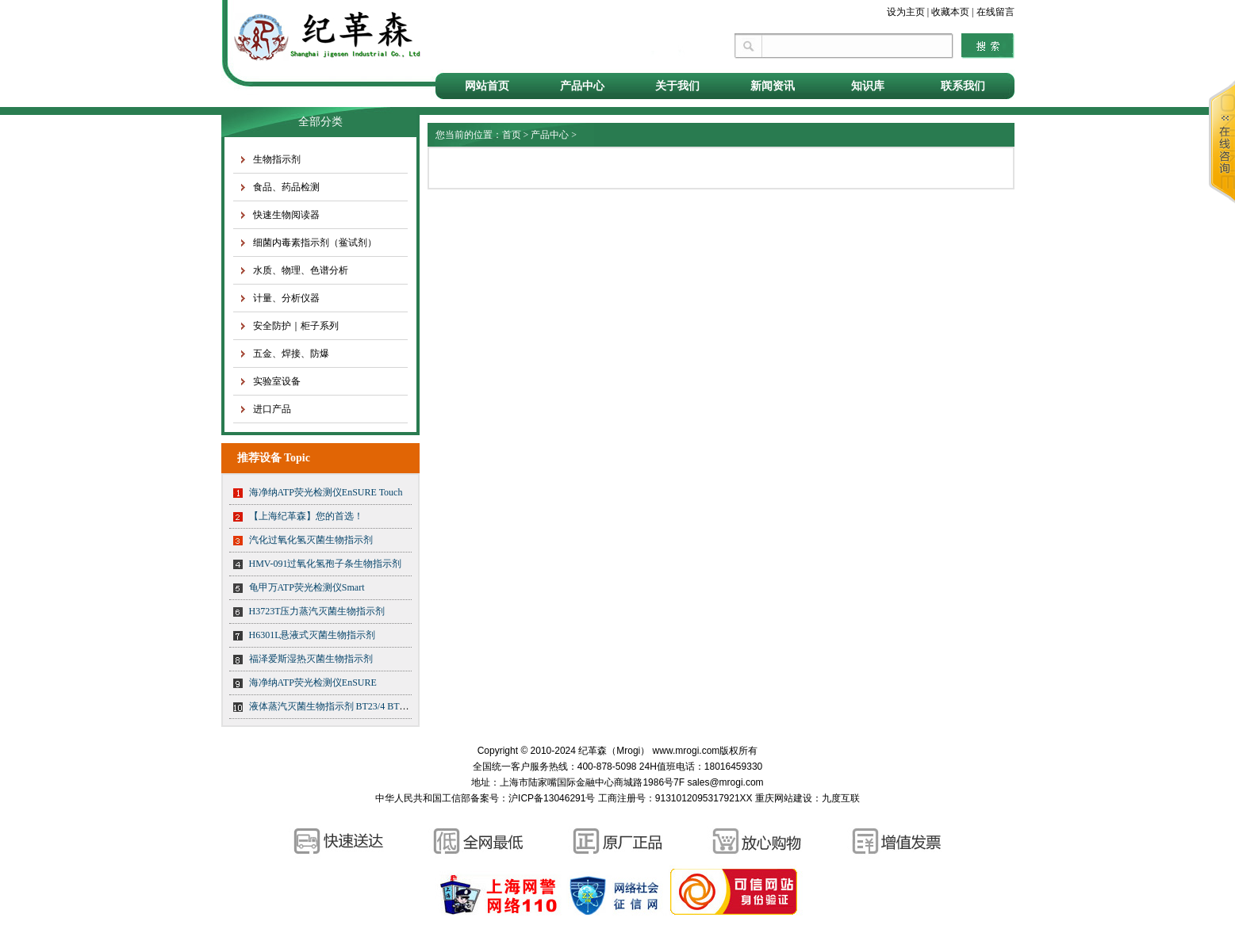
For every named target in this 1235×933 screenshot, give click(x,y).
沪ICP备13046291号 (551, 798)
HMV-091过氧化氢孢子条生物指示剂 (325, 563)
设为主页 (906, 11)
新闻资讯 (772, 86)
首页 (511, 134)
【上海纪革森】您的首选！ (306, 516)
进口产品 (272, 409)
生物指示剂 (277, 159)
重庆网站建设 (783, 798)
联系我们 (963, 86)
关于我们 (677, 86)
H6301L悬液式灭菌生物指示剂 (312, 634)
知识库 (867, 86)
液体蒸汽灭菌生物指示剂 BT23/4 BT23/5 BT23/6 (348, 706)
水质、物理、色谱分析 (300, 270)
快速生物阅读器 (286, 214)
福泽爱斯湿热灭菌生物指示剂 (311, 658)
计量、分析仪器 (286, 298)
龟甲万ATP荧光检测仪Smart (307, 587)
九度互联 (841, 798)
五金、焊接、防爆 (291, 353)
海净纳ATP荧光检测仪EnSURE (313, 682)
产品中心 (582, 86)
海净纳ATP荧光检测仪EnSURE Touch (326, 492)
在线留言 (995, 11)
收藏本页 (950, 11)
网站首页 (487, 86)
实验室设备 (277, 381)
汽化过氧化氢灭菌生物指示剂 (311, 539)
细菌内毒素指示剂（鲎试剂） (315, 242)
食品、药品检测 (286, 187)
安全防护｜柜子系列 (296, 325)
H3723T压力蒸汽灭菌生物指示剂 (317, 611)
